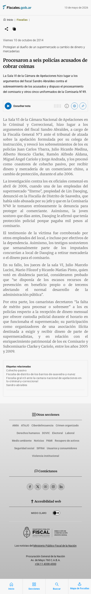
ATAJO (25, 425)
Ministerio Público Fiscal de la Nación (55, 545)
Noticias (39, 440)
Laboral (70, 433)
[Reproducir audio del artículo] (8, 106)
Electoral (57, 433)
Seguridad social (24, 448)
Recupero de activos (67, 440)
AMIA (15, 425)
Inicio (8, 19)
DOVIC (46, 433)
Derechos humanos (28, 433)
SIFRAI (41, 448)
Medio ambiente (22, 440)
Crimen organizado (67, 425)
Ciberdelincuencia (42, 425)
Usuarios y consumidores (62, 448)
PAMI (49, 440)
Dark (56, 514)
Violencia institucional (45, 455)
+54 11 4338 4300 (45, 563)
